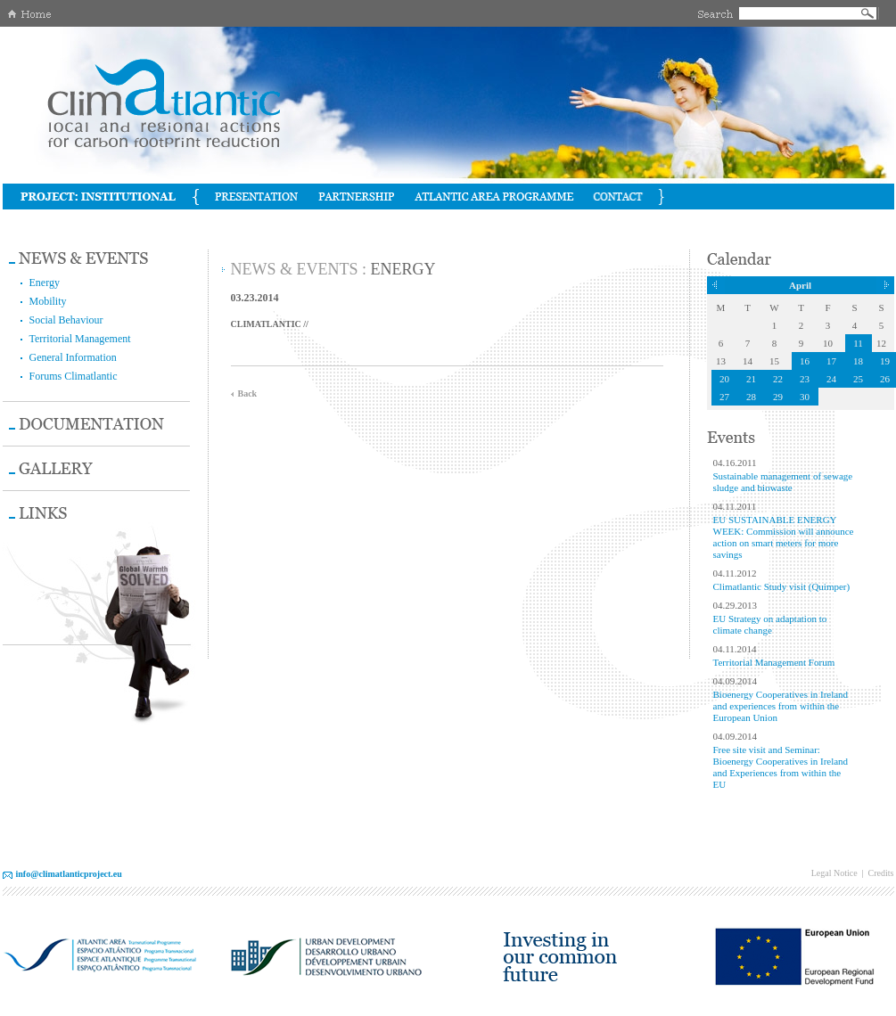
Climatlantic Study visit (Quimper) (782, 586)
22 (778, 378)
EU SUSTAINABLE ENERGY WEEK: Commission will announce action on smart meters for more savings (783, 537)
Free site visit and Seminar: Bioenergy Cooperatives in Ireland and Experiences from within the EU (781, 767)
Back (248, 393)
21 (751, 378)
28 (751, 396)
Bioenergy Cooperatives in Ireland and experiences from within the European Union (781, 706)
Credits (881, 873)
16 (805, 361)
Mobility (48, 301)
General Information (73, 357)
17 (831, 361)
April (800, 285)
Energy (44, 282)
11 (858, 343)
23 (805, 378)
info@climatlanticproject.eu (69, 874)
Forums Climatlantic (73, 376)
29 (778, 396)
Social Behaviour (66, 320)
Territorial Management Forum (774, 662)
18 (858, 361)
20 (724, 378)
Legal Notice (834, 873)
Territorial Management (80, 338)
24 (831, 378)
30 (805, 396)
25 (858, 378)
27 (724, 396)
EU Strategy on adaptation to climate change (770, 624)
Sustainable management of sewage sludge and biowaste (783, 482)
